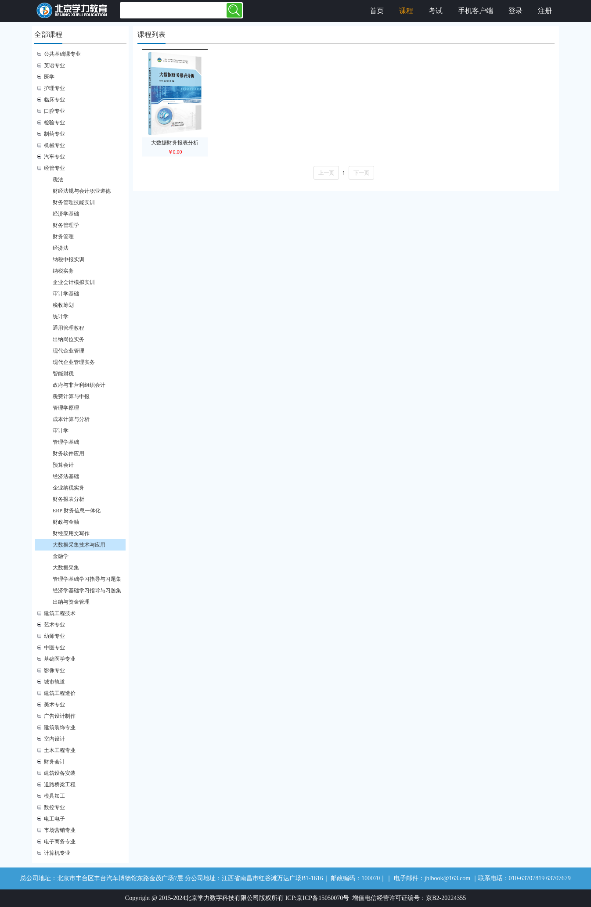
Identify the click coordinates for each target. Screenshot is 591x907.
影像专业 (54, 670)
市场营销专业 (60, 830)
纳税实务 (63, 271)
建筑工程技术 (60, 613)
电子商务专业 (60, 842)
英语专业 (54, 65)
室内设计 (54, 739)
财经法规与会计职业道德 (82, 191)
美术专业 (54, 705)
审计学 (60, 431)
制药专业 (54, 134)
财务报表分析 (68, 499)
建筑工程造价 (60, 693)
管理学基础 (66, 442)
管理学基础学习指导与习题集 (87, 579)
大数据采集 (66, 568)
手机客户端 (475, 10)
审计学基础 (66, 294)
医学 (49, 77)
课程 (406, 10)
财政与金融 (66, 522)
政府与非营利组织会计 (79, 385)
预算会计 (63, 465)
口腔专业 (54, 111)
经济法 (60, 248)
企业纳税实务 (68, 488)
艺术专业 (54, 625)
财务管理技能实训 (74, 202)
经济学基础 (66, 214)
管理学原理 (66, 408)
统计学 (60, 316)
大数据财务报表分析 (174, 143)
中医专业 (54, 647)
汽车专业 (54, 157)
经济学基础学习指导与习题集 (87, 590)
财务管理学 (66, 225)
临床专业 (54, 100)
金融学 (60, 556)
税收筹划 (63, 305)
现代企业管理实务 (74, 362)
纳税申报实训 (68, 259)
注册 (545, 10)
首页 (377, 10)
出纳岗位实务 (68, 339)
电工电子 (54, 819)
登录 (515, 10)
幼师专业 (54, 636)
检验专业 (54, 122)
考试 (436, 10)
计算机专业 (57, 853)
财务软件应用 (68, 453)
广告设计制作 (60, 716)
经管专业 (54, 168)
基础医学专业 (60, 659)
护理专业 (54, 88)
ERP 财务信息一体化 (77, 510)
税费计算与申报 (71, 396)
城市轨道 (54, 682)
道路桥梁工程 (60, 784)
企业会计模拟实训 (74, 282)
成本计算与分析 (71, 419)
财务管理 (63, 237)
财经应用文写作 (71, 533)
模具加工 (54, 796)
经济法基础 (66, 476)
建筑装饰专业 (60, 727)
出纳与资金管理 (71, 602)
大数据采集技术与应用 (79, 545)
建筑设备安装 (60, 773)
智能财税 (63, 374)
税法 (58, 179)
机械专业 (54, 145)
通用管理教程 (68, 328)
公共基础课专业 (62, 54)
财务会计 (54, 762)
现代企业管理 (68, 351)
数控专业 (54, 807)
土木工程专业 (60, 750)
